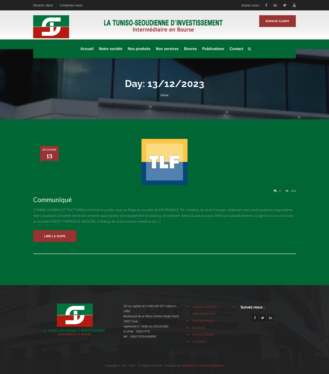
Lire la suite (54, 236)
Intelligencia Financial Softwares (202, 365)
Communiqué (52, 199)
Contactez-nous (71, 5)
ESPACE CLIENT (277, 21)
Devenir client (43, 5)
